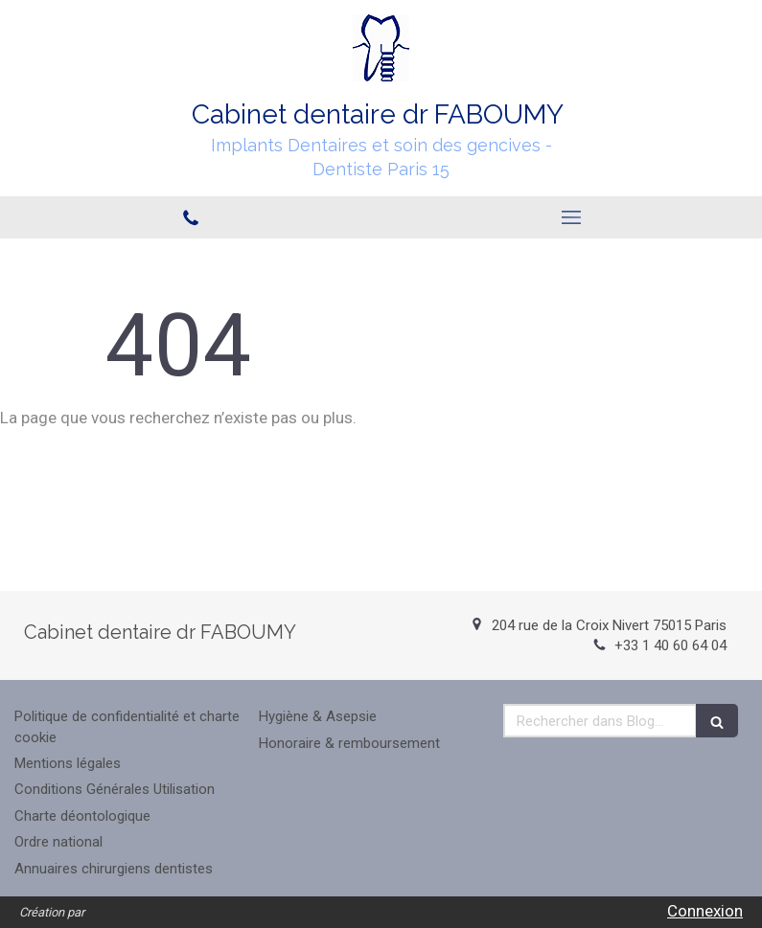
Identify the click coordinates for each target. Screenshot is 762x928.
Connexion (705, 910)
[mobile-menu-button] (572, 217)
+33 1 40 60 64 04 (670, 645)
